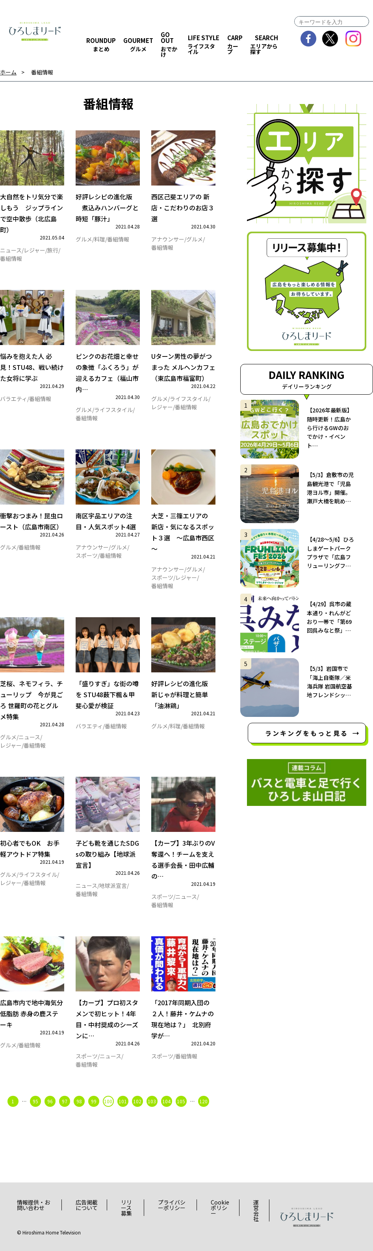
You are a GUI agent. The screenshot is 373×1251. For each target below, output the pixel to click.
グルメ (84, 239)
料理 (99, 239)
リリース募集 (126, 1207)
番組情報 (42, 72)
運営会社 (256, 1210)
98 (79, 1101)
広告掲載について (87, 1204)
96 (50, 1101)
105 (181, 1101)
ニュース (11, 250)
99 (93, 1101)
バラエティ (13, 398)
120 (203, 1101)
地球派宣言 (113, 885)
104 (166, 1101)
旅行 (52, 250)
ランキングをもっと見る (306, 733)
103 (152, 1101)
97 (64, 1101)
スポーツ (87, 555)
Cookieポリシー (220, 1207)
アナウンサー (167, 239)
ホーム (8, 72)
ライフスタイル (113, 409)
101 (123, 1101)
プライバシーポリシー (172, 1204)
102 (137, 1101)
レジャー (34, 250)
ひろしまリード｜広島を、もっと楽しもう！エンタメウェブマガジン (35, 31)
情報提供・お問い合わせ (33, 1204)
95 (35, 1101)
